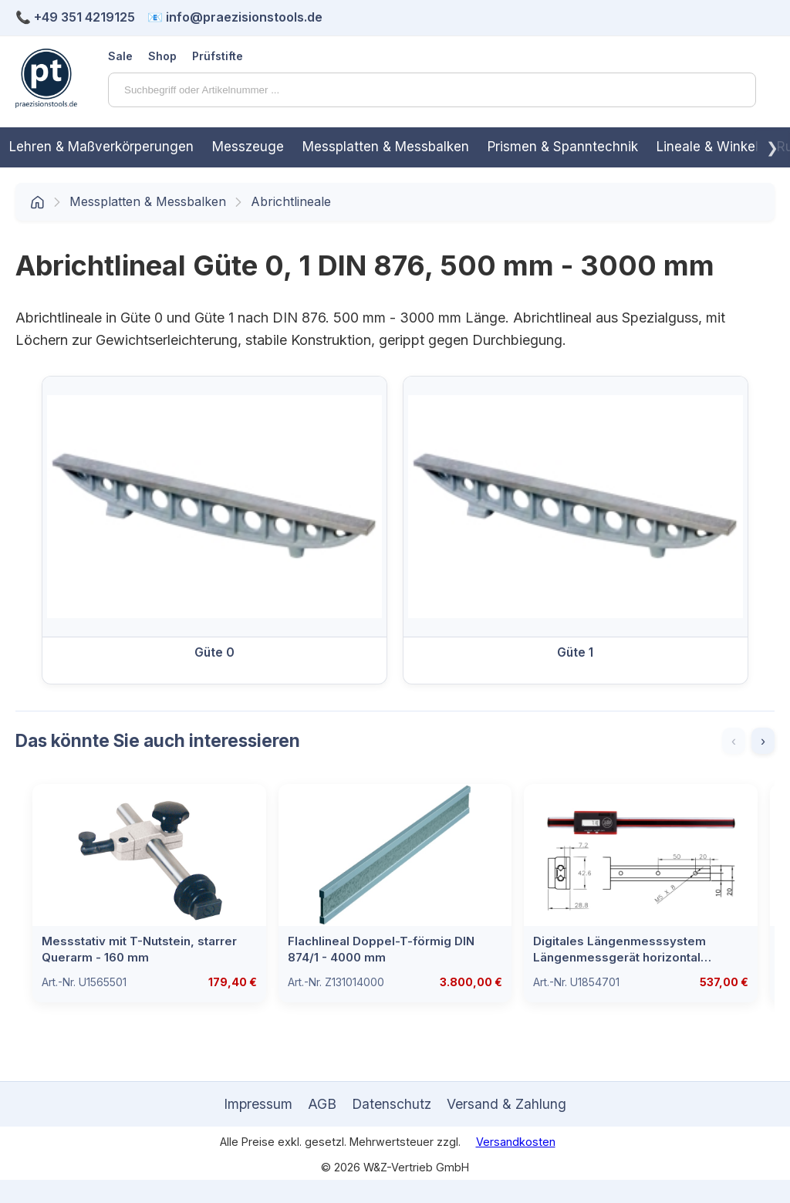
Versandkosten (515, 1141)
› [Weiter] (763, 740)
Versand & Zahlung (506, 1104)
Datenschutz (391, 1104)
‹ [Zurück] (733, 740)
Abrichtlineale (291, 201)
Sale (120, 56)
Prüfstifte (217, 56)
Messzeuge (248, 146)
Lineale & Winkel (707, 146)
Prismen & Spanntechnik (563, 146)
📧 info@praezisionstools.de (234, 17)
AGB (322, 1104)
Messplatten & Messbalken (385, 146)
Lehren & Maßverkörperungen (101, 146)
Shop (162, 56)
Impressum (258, 1104)
